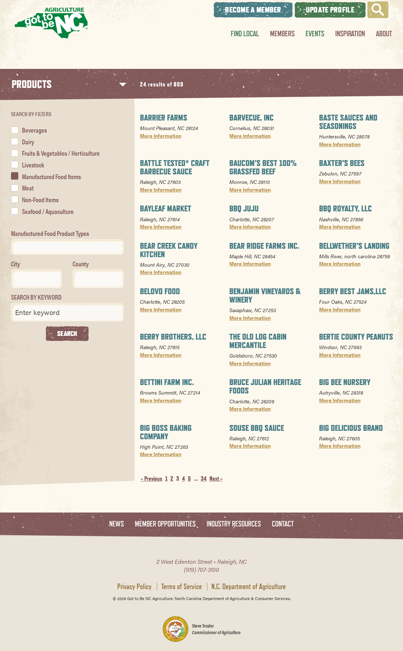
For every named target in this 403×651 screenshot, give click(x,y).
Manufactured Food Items (51, 176)
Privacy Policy (134, 586)
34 (204, 478)
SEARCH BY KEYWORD (36, 297)
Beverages (34, 129)
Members (282, 33)
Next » (216, 478)
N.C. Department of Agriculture (248, 586)
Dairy (28, 141)
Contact (283, 524)
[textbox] (15, 246)
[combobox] (67, 247)
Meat (28, 187)
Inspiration (350, 33)
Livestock (33, 164)
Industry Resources (234, 524)
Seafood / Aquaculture (48, 211)
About (384, 33)
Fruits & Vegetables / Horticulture (61, 153)
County (81, 263)
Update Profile (330, 9)
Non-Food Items (40, 199)
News (116, 524)
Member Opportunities (165, 524)
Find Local (245, 33)
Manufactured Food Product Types (50, 233)
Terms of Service (181, 586)
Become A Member (253, 9)
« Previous (151, 478)
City (15, 263)
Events (315, 33)
